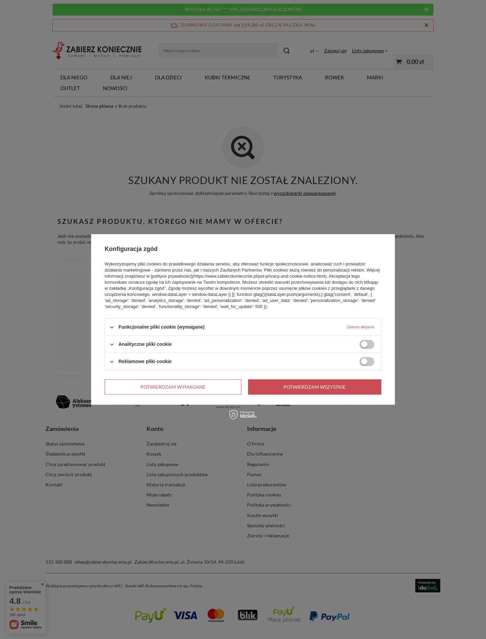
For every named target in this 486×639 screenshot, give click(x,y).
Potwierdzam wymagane (173, 387)
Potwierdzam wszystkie (315, 387)
